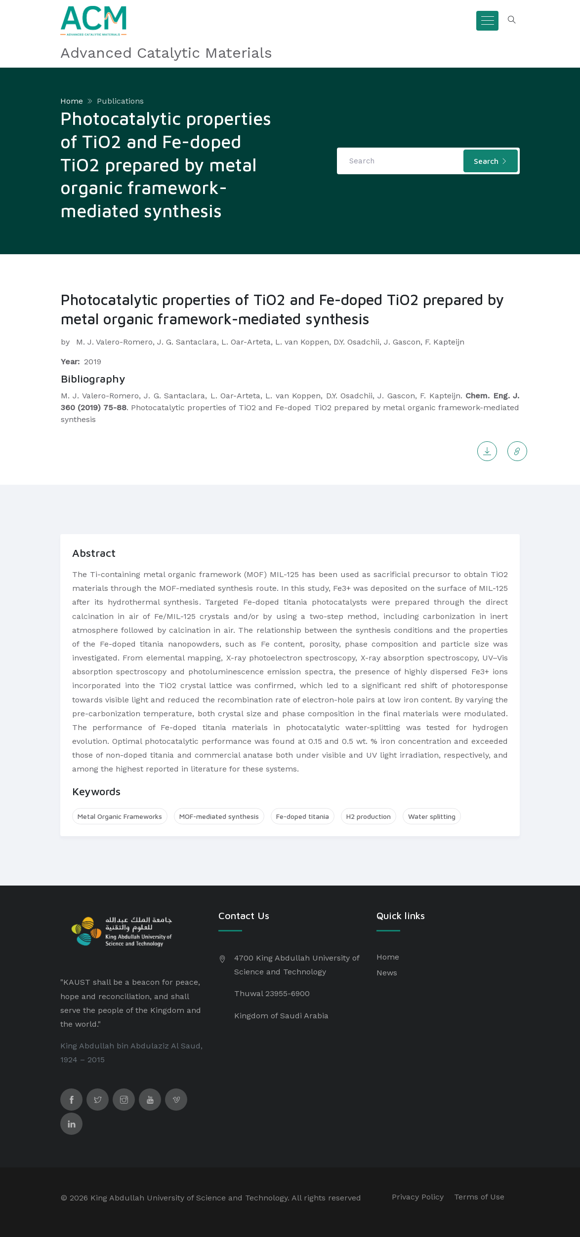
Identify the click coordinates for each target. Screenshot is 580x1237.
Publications (120, 101)
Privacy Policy (418, 1196)
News (386, 972)
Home (71, 101)
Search (490, 160)
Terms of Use (479, 1196)
